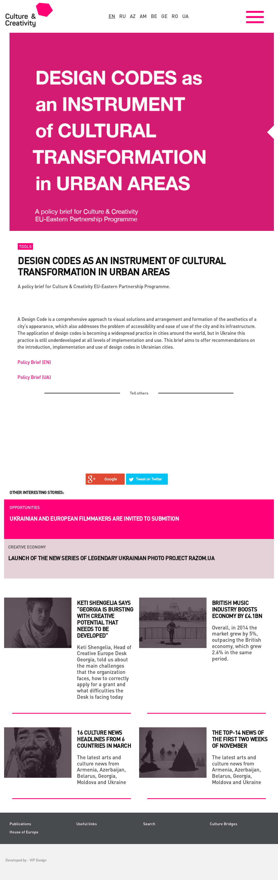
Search (149, 824)
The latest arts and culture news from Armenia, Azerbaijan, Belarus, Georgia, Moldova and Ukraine (101, 769)
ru (122, 16)
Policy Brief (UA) (34, 377)
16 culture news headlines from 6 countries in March (104, 739)
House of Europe (24, 832)
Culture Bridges (223, 824)
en (112, 16)
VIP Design (38, 860)
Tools (25, 246)
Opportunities (25, 507)
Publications (20, 824)
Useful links (86, 824)
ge (164, 16)
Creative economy (27, 546)
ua (185, 16)
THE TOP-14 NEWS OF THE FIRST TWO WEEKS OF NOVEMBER (240, 739)
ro (175, 16)
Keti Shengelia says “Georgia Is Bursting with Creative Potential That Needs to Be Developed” (105, 619)
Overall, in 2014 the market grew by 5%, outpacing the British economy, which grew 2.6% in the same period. (236, 643)
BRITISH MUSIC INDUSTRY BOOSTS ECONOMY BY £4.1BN (237, 609)
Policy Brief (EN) (34, 362)
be (154, 16)
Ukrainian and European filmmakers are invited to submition (94, 518)
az (133, 16)
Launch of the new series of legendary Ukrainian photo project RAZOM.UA (111, 558)
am (143, 16)
